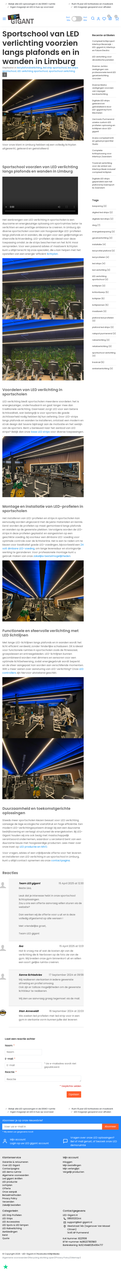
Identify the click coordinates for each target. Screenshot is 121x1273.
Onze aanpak (9, 1191)
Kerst (5, 1235)
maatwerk (99, 311)
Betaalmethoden (11, 1195)
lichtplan (52, 254)
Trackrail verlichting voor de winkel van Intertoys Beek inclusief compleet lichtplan (103, 168)
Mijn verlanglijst (71, 1168)
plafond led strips (103, 327)
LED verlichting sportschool (32, 71)
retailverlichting (102, 346)
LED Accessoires (11, 1221)
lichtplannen (100, 304)
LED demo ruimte (11, 1171)
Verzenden (8, 1201)
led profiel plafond (103, 250)
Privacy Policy (9, 1198)
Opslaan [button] (74, 1094)
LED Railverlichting (12, 1228)
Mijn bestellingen (72, 1165)
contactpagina (60, 860)
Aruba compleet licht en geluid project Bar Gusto (103, 141)
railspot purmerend (104, 333)
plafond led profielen (103, 319)
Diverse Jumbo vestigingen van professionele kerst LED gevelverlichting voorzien (104, 72)
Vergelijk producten (73, 1171)
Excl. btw (68, 18)
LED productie (9, 1181)
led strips (98, 263)
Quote (5, 1238)
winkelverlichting (102, 368)
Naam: (10, 1045)
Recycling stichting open (41, 1257)
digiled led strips (102, 212)
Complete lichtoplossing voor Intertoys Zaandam (102, 153)
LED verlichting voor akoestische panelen (103, 58)
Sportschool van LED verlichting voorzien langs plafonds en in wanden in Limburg (40, 48)
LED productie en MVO (33, 847)
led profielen (100, 257)
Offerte (6, 1188)
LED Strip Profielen (12, 1215)
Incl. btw (85, 18)
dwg (96, 225)
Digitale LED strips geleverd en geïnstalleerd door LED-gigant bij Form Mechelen (102, 106)
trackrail (98, 362)
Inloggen (67, 1162)
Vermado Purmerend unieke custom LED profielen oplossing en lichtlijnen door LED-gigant (103, 125)
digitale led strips (102, 218)
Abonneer (110, 1126)
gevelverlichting (102, 237)
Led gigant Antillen (12, 1178)
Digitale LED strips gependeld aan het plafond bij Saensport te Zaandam (103, 183)
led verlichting (101, 269)
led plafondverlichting (29, 67)
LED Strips (7, 1218)
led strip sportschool (55, 67)
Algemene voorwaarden (15, 1175)
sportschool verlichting (62, 71)
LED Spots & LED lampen (15, 1225)
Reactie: (11, 1072)
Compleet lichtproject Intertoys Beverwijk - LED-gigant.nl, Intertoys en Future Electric (103, 46)
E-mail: (10, 1059)
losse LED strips (40, 432)
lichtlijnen (98, 285)
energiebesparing (103, 231)
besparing (99, 206)
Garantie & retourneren (15, 1162)
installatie (99, 244)
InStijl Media (53, 1253)
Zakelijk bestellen (11, 1205)
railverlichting (100, 339)
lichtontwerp (100, 292)
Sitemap (75, 1257)
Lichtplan (7, 1185)
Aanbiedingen (9, 1231)
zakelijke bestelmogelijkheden (51, 556)
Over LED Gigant (11, 1165)
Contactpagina (10, 1168)
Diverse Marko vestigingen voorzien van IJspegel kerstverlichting (103, 89)
